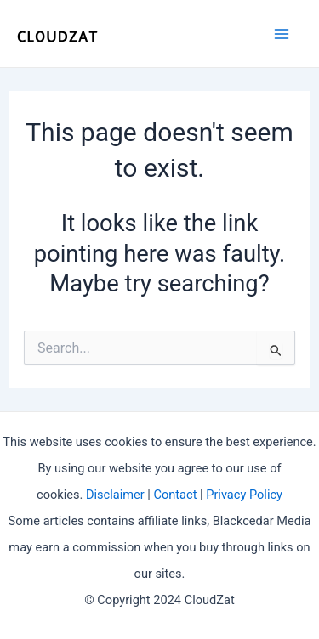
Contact (175, 494)
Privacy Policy (244, 494)
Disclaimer (115, 494)
